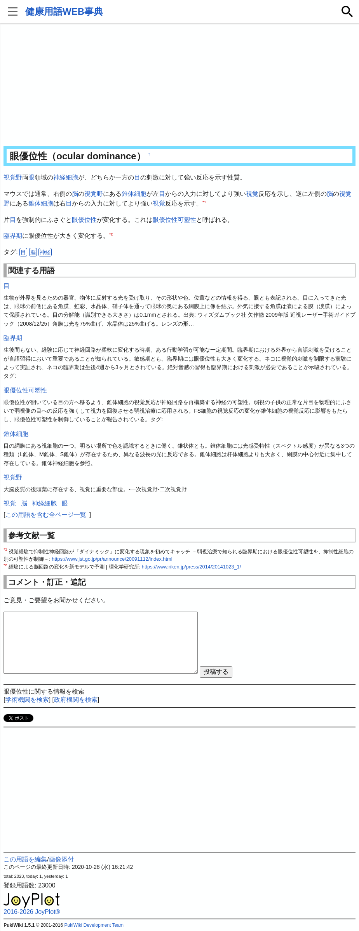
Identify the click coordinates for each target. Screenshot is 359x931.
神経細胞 (65, 177)
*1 (204, 202)
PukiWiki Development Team (94, 925)
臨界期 (12, 235)
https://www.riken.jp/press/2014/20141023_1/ (191, 567)
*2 (111, 234)
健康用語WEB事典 (64, 11)
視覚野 (12, 177)
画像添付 (61, 859)
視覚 (252, 193)
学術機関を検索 (27, 699)
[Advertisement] (179, 85)
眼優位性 (84, 219)
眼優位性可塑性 (174, 219)
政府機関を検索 (76, 699)
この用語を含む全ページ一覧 (45, 514)
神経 (45, 252)
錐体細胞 (134, 193)
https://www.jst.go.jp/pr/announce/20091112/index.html (112, 559)
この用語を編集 (25, 859)
